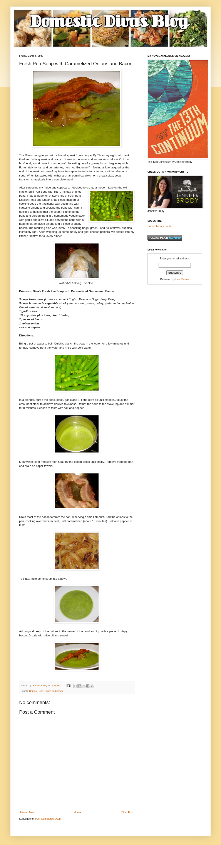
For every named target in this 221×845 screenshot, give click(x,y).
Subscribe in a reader (159, 226)
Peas (40, 691)
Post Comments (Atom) (48, 818)
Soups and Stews (54, 691)
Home (77, 812)
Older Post (127, 812)
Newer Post (27, 812)
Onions (33, 691)
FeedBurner (182, 279)
